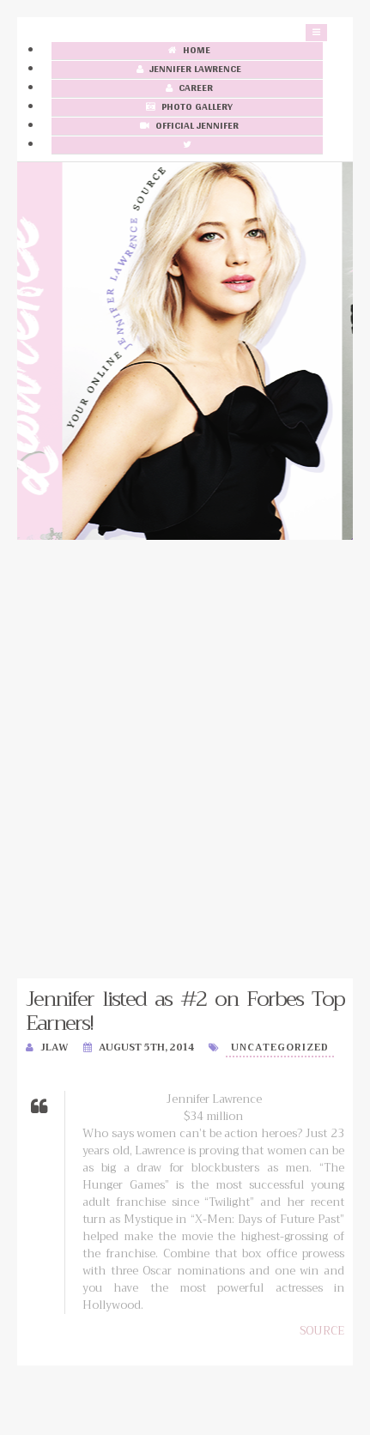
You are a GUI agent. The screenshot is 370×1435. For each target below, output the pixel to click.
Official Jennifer (187, 127)
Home (187, 51)
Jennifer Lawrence (187, 70)
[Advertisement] (185, 759)
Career (187, 89)
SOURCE (322, 1331)
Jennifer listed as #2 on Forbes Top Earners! (185, 1011)
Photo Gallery (188, 108)
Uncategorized (280, 1047)
